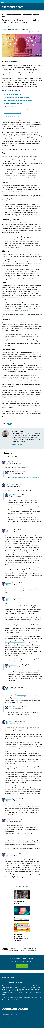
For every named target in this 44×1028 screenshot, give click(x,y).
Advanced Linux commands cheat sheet (16, 97)
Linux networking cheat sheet (13, 103)
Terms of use (5, 1020)
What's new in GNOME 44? (19, 902)
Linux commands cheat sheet (13, 94)
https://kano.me (21, 695)
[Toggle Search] (41, 2)
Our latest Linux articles (11, 116)
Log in (35, 1)
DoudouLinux (5, 323)
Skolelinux (4, 223)
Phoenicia (21, 314)
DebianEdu (38, 223)
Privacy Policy (5, 1017)
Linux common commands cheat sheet (16, 110)
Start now (22, 966)
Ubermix (4, 185)
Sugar (9, 156)
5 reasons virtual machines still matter (21, 919)
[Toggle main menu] (2, 1)
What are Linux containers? (12, 113)
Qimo (3, 285)
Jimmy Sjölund (6, 27)
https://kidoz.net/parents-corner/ (14, 642)
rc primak (8, 799)
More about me (17, 444)
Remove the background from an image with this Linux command (21, 937)
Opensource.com (7, 986)
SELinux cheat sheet (10, 107)
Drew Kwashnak (9, 721)
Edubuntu (4, 254)
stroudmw (8, 583)
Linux (9, 423)
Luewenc (8, 484)
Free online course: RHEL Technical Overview (18, 100)
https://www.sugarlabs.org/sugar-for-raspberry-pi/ (25, 477)
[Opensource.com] (12, 7)
